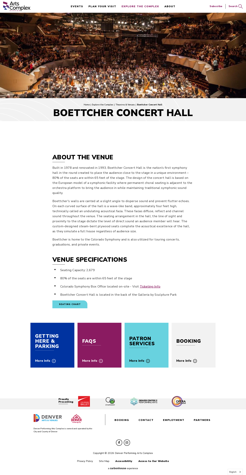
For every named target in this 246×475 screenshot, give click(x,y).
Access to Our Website (153, 461)
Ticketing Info (150, 286)
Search (236, 6)
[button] (107, 94)
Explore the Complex (140, 6)
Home (87, 104)
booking (122, 420)
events (77, 6)
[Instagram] (127, 442)
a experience (123, 468)
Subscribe (216, 6)
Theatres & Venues (125, 104)
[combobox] (235, 472)
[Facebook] (119, 442)
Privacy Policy (85, 461)
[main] (123, 204)
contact (146, 420)
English (232, 472)
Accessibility (123, 461)
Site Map (104, 461)
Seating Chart (70, 304)
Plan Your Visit (102, 6)
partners (202, 420)
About (169, 6)
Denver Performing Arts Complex (16, 6)
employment (173, 420)
